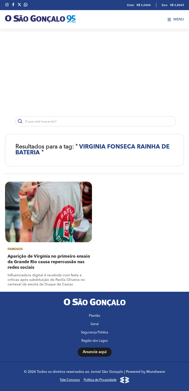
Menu (176, 19)
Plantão (94, 315)
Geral (94, 324)
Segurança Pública (94, 332)
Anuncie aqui (95, 352)
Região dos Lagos (94, 341)
